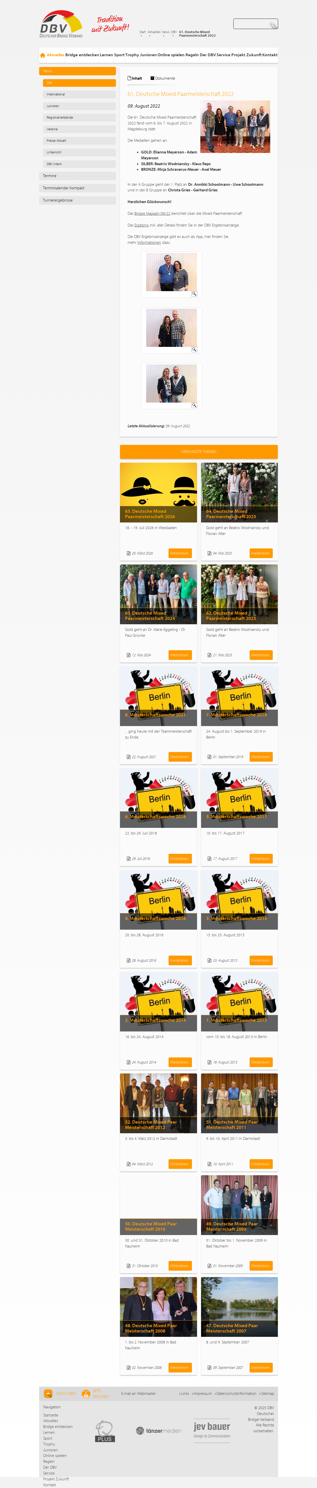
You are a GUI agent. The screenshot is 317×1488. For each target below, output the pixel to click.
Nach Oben (59, 1393)
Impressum (203, 1393)
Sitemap (267, 1393)
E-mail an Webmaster (138, 1393)
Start (142, 32)
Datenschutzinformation (236, 1393)
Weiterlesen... (180, 553)
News (166, 32)
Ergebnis (141, 225)
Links (185, 1393)
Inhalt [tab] (135, 78)
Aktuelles (154, 32)
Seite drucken (95, 1393)
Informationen (149, 242)
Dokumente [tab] (162, 78)
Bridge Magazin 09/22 (152, 213)
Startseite (50, 1415)
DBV (174, 32)
